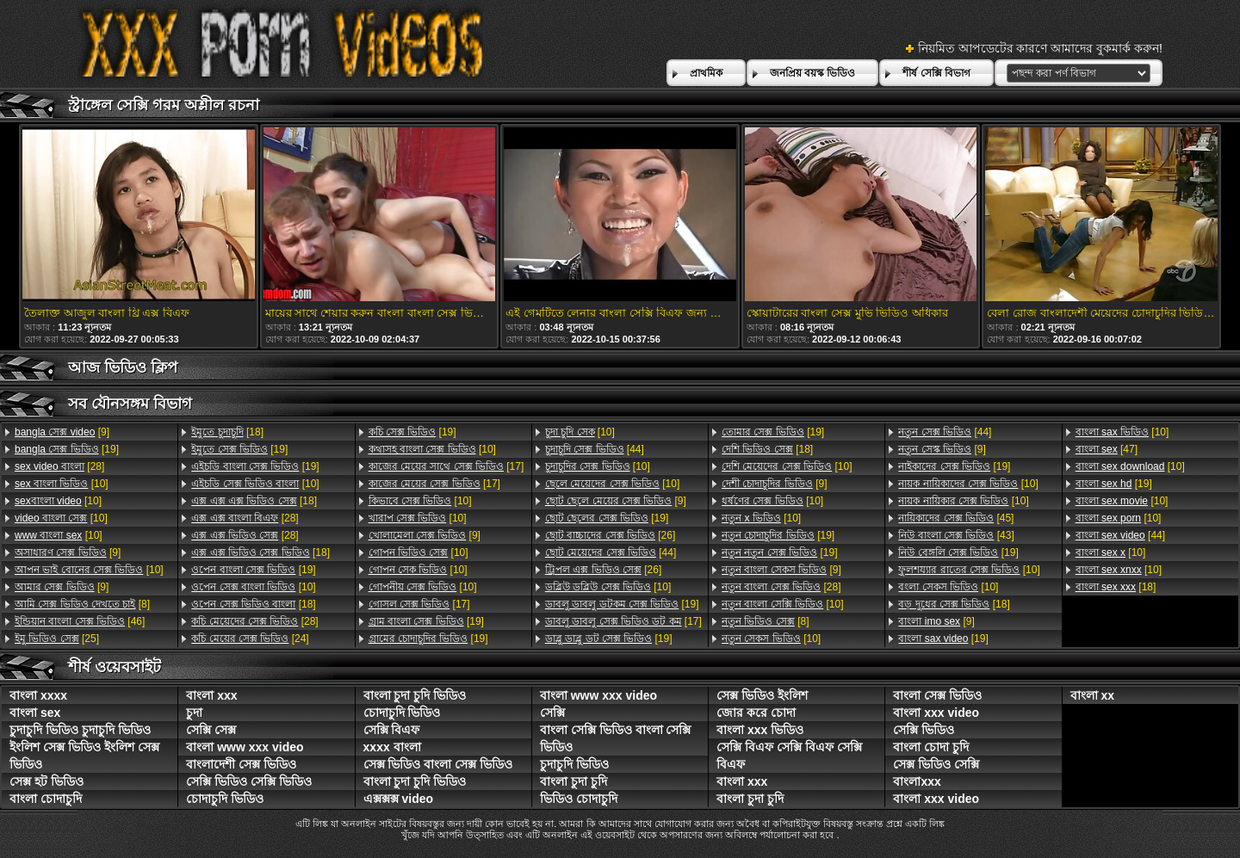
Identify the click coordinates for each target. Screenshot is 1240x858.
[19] (67, 449)
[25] (57, 639)
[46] (80, 621)
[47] (1107, 449)
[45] (956, 518)
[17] (446, 466)
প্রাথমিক (706, 73)
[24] (249, 639)
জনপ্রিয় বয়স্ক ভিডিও (813, 73)
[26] (610, 535)
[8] (82, 604)
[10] (61, 484)
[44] (594, 449)
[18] (227, 432)
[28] (59, 466)
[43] (956, 535)
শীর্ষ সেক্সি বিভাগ (936, 73)
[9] (62, 432)
